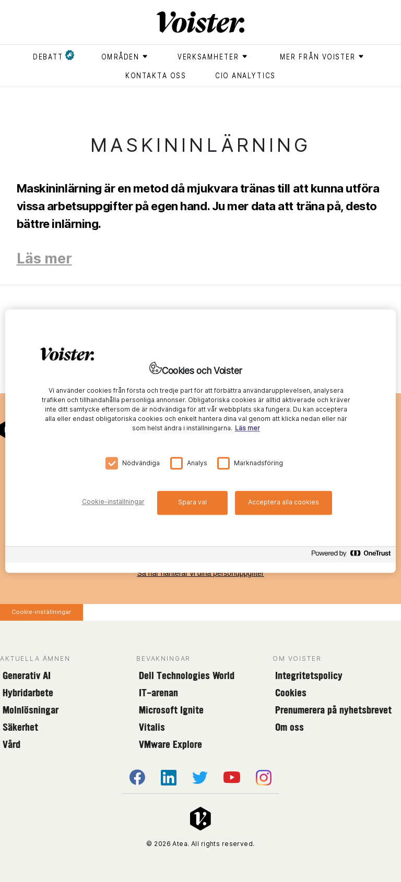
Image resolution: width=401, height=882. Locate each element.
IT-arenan (158, 692)
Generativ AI (27, 675)
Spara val (192, 502)
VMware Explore (170, 744)
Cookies (290, 692)
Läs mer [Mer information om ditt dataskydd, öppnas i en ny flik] (247, 428)
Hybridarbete (28, 692)
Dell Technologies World (186, 675)
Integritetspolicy (309, 675)
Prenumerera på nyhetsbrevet (333, 710)
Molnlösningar (30, 710)
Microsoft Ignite (171, 710)
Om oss (289, 727)
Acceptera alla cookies (283, 502)
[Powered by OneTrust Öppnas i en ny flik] (351, 555)
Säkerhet (20, 727)
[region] (200, 441)
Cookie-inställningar (41, 611)
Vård (11, 744)
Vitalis (152, 727)
